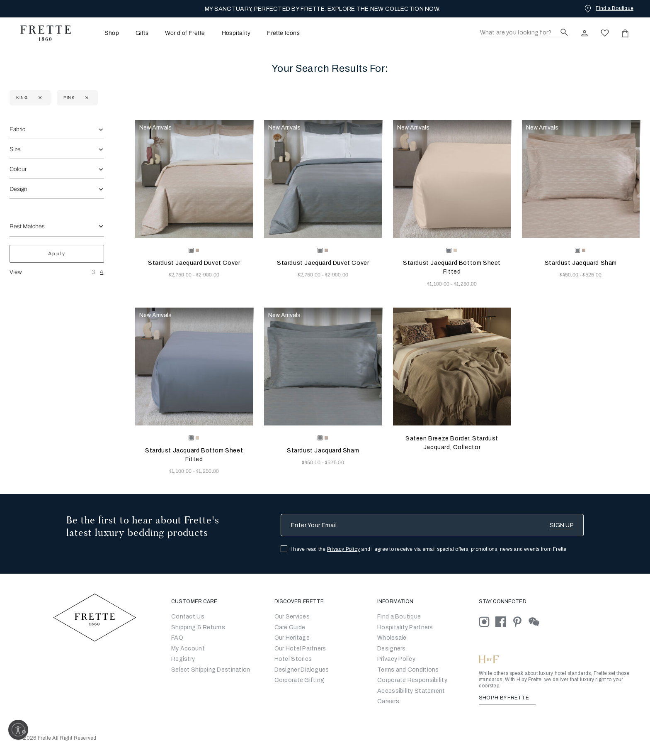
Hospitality (236, 33)
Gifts (142, 33)
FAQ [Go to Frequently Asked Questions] (177, 638)
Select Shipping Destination (210, 670)
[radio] (197, 250)
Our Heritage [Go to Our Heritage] (292, 638)
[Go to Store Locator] (399, 617)
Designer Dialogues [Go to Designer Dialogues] (301, 670)
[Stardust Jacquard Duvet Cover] (194, 179)
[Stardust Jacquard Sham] (581, 179)
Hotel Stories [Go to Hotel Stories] (293, 659)
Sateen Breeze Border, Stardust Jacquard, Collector (451, 442)
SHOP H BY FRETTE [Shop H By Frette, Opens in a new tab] (507, 698)
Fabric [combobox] (17, 129)
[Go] (391, 648)
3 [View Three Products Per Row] (93, 272)
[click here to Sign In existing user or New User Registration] (584, 33)
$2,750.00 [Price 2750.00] (181, 275)
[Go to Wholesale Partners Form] (392, 638)
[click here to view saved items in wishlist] (605, 33)
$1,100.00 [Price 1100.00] (439, 284)
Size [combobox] (15, 149)
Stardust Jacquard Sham (581, 263)
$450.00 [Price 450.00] (570, 275)
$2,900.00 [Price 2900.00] (208, 275)
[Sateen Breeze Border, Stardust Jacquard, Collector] (452, 366)
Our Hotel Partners (300, 648)
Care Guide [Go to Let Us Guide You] (290, 627)
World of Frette (185, 33)
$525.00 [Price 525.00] (591, 275)
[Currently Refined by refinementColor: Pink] (86, 97)
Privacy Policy (343, 549)
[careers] (388, 701)
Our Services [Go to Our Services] (292, 617)
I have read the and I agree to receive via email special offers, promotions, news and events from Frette (429, 549)
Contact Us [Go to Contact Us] (187, 617)
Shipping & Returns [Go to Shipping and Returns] (198, 627)
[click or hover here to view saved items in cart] (625, 33)
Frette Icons (283, 33)
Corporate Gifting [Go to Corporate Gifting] (299, 680)
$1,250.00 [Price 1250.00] (465, 284)
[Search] (524, 33)
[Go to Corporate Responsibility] (412, 680)
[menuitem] (100, 33)
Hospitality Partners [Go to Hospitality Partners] (405, 627)
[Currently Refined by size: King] (39, 97)
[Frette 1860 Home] (41, 33)
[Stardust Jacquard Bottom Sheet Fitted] (452, 179)
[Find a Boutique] (608, 8)
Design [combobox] (18, 189)
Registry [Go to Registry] (183, 659)
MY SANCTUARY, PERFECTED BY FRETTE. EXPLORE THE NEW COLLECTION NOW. (322, 9)
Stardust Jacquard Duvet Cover (194, 263)
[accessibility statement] (411, 691)
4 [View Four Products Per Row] (101, 272)
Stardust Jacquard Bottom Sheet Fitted (452, 267)
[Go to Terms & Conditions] (408, 670)
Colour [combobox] (18, 169)
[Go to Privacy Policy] (396, 659)
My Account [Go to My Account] (188, 648)
